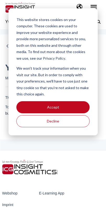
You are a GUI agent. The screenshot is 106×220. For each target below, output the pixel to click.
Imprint (7, 205)
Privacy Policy (54, 58)
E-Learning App (51, 193)
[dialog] (53, 71)
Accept (53, 107)
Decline (53, 121)
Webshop (10, 193)
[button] (79, 7)
